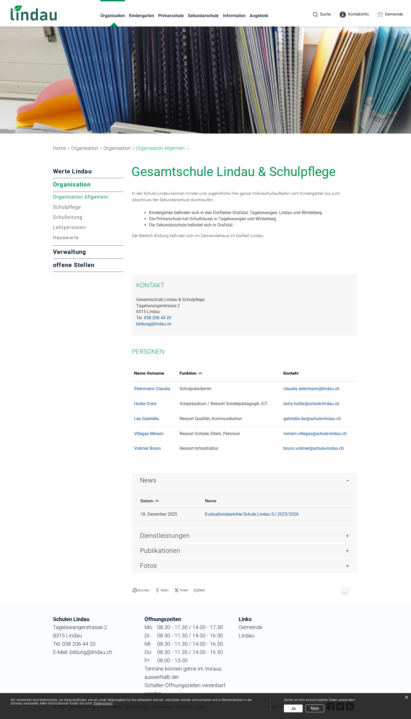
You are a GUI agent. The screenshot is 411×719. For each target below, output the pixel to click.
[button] (84, 148)
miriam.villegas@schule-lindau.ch (315, 433)
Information (234, 15)
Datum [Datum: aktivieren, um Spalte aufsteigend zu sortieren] (146, 500)
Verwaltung (69, 252)
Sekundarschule (203, 15)
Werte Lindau (72, 171)
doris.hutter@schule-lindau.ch (311, 403)
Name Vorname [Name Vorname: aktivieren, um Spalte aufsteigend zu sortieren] (149, 373)
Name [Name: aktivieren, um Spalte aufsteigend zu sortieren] (210, 500)
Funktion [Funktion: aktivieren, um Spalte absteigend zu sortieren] (188, 373)
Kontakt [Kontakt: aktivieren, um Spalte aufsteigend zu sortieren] (290, 373)
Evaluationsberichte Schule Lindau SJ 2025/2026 (252, 514)
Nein (315, 708)
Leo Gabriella (146, 418)
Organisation (112, 15)
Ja (293, 708)
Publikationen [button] (160, 550)
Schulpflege (67, 207)
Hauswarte (66, 237)
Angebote (259, 15)
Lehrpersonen (69, 227)
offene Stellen (73, 265)
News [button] (148, 480)
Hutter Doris (145, 403)
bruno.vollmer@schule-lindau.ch (313, 448)
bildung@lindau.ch (154, 323)
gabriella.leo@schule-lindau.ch (312, 418)
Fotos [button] (148, 565)
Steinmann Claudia (152, 388)
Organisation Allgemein (88, 197)
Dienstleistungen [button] (165, 535)
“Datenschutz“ (103, 703)
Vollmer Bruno (147, 448)
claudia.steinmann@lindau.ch (311, 388)
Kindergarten (141, 15)
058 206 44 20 (157, 317)
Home (59, 148)
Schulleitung (67, 217)
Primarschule (171, 15)
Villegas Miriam (148, 433)
